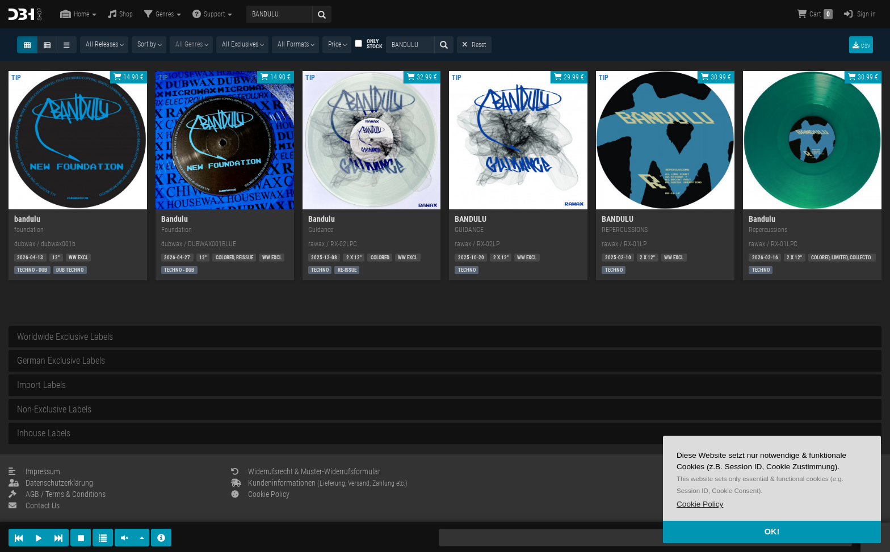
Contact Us (34, 505)
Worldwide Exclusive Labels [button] (65, 336)
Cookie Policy (260, 494)
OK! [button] (772, 531)
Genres (162, 14)
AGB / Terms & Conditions (57, 494)
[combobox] (104, 44)
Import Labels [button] (41, 385)
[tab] (445, 337)
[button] (700, 504)
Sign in (860, 14)
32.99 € (422, 77)
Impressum (34, 471)
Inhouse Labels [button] (43, 433)
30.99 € (716, 77)
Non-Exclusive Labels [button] (54, 409)
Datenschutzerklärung (51, 482)
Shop (120, 14)
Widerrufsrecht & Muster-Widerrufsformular (305, 471)
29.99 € (569, 77)
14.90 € (129, 77)
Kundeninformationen (319, 482)
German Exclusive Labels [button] (61, 360)
